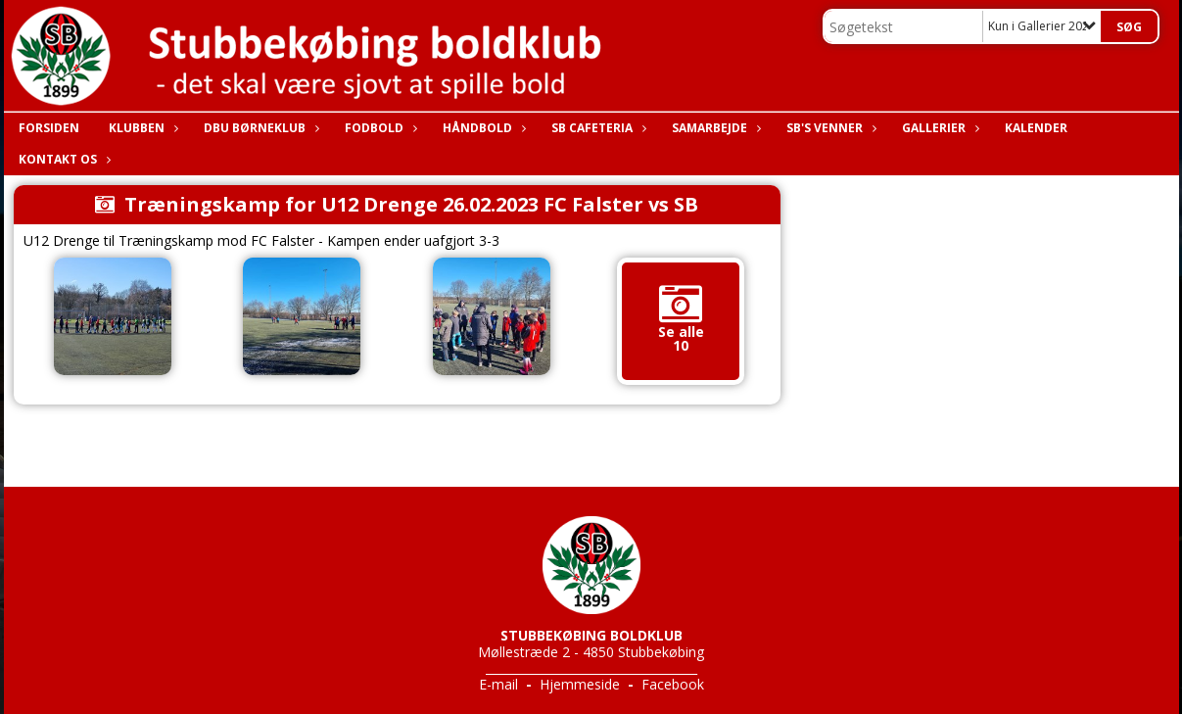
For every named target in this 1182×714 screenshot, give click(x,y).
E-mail (498, 684)
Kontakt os (63, 159)
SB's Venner (829, 127)
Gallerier (938, 127)
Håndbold (482, 127)
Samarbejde (714, 127)
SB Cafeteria (596, 127)
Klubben (141, 127)
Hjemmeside (580, 684)
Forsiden (49, 127)
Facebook (672, 684)
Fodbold (379, 127)
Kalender (1036, 127)
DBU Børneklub (259, 127)
